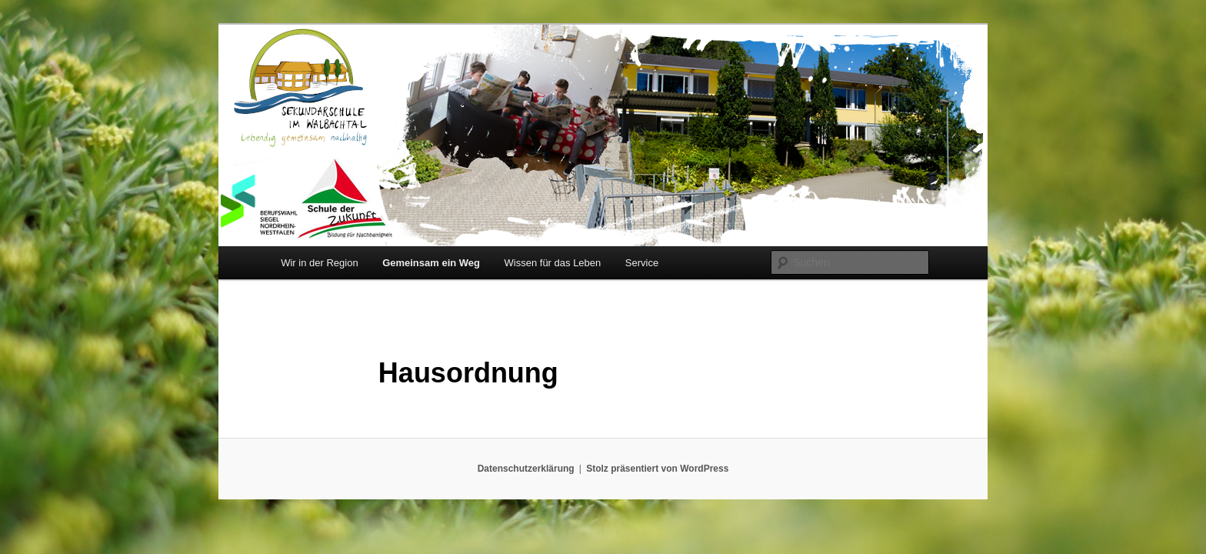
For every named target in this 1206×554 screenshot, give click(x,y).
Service (641, 263)
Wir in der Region (319, 263)
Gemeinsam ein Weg (431, 263)
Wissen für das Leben (553, 263)
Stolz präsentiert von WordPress (657, 468)
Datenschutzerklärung (526, 468)
